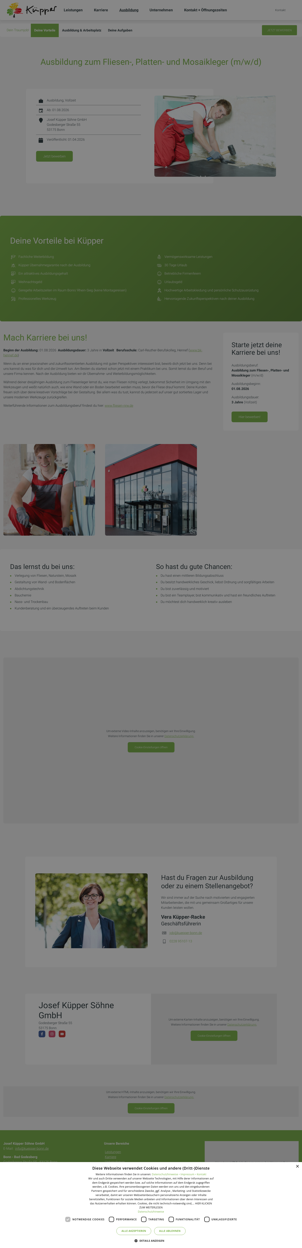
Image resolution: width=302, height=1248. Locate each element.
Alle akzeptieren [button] (133, 1231)
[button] (151, 1240)
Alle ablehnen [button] (170, 1231)
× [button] (297, 1166)
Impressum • (189, 1174)
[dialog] (151, 1205)
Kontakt (201, 1174)
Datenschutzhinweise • (166, 1174)
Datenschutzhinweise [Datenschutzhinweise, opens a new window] (151, 1211)
